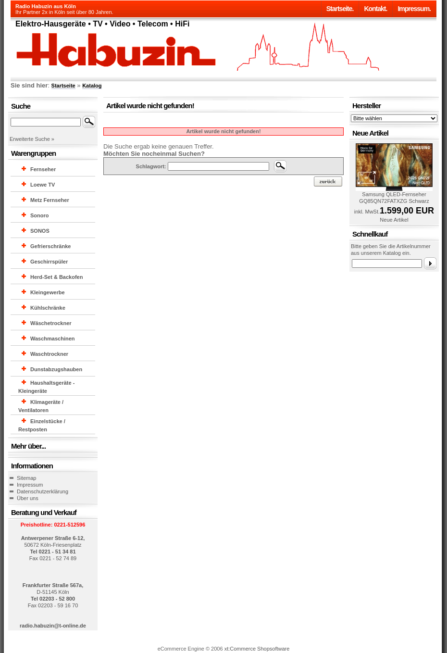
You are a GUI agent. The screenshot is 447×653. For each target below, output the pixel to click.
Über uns (27, 498)
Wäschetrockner (51, 323)
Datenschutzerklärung (42, 491)
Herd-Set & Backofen (56, 277)
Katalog (91, 85)
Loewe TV (42, 185)
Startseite (63, 85)
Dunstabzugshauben (56, 369)
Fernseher (43, 169)
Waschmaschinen (52, 338)
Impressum (30, 485)
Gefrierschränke (50, 246)
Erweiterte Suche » (32, 139)
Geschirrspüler (49, 261)
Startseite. (340, 9)
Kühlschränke (47, 308)
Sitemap (26, 478)
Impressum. (414, 9)
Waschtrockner (49, 354)
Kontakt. (375, 9)
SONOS (40, 231)
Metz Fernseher (49, 200)
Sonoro (39, 215)
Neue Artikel (394, 220)
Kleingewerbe (47, 292)
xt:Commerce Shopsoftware (257, 649)
